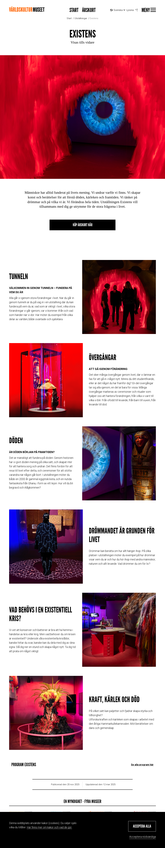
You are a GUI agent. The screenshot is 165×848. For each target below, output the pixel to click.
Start (69, 18)
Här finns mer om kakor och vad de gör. (49, 827)
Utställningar (80, 18)
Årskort (89, 10)
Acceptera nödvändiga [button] (142, 836)
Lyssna (132, 9)
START (73, 10)
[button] (142, 826)
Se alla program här (142, 759)
